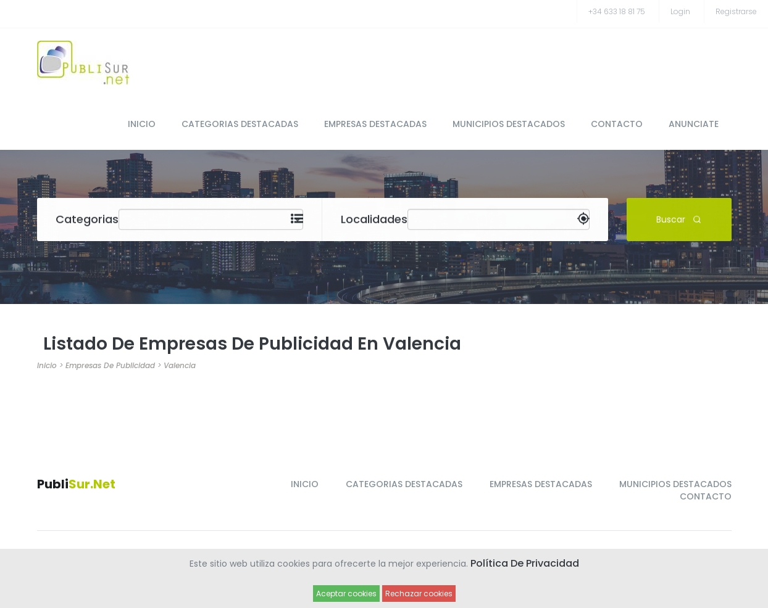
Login (680, 11)
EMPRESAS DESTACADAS (375, 124)
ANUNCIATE (694, 124)
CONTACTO (617, 124)
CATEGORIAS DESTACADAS (240, 124)
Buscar (678, 219)
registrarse (736, 11)
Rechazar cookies (419, 593)
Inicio (47, 365)
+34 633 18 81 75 (616, 11)
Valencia (180, 365)
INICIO (142, 124)
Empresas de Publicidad (110, 365)
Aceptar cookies (346, 593)
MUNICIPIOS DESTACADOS (509, 124)
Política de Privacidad (524, 563)
